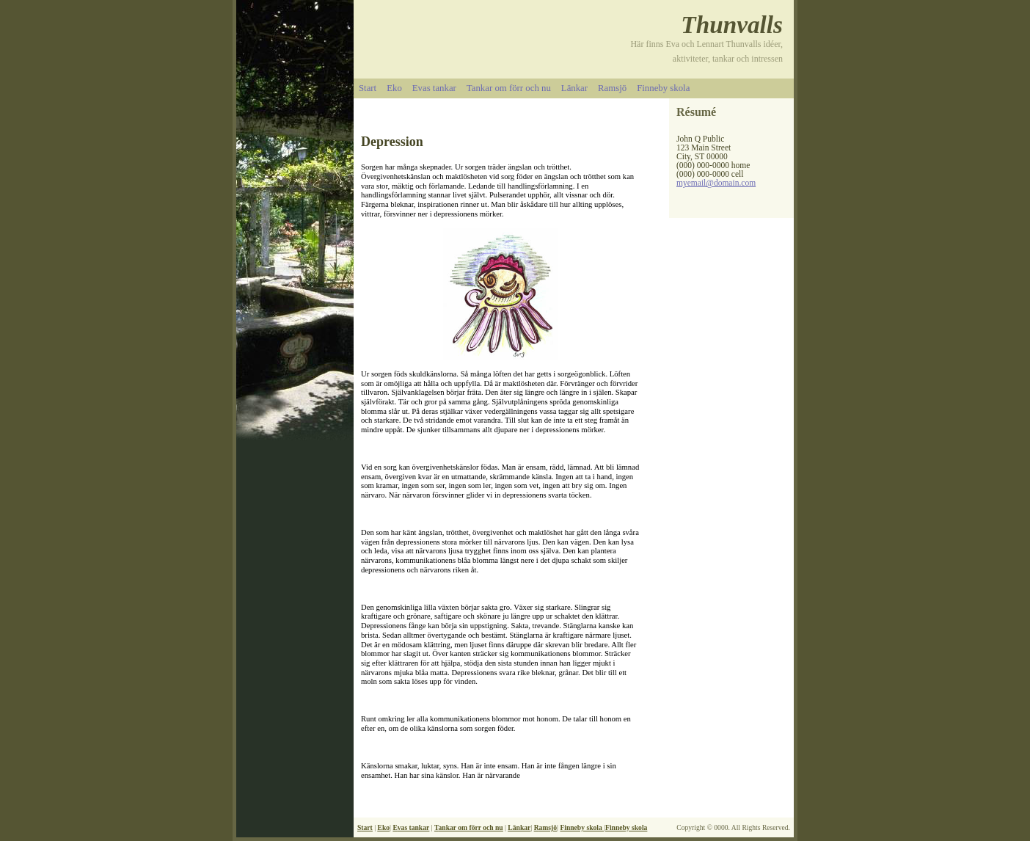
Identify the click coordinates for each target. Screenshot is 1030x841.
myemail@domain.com (716, 182)
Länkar (574, 88)
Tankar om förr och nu (509, 88)
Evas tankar (434, 88)
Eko (394, 88)
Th (695, 24)
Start (367, 88)
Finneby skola (663, 88)
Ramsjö (612, 88)
